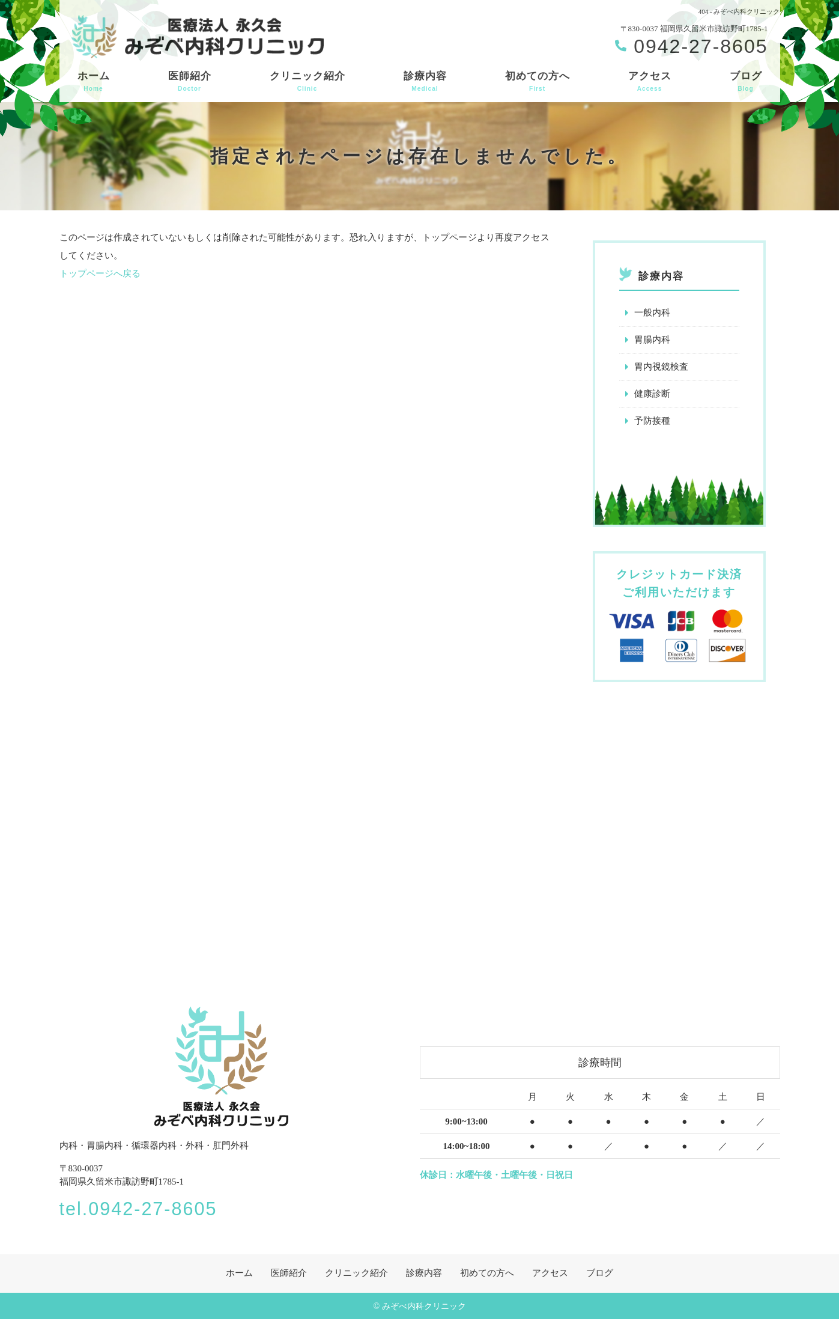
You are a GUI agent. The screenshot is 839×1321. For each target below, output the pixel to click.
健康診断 (652, 394)
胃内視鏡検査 (661, 367)
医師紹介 (189, 81)
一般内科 (652, 313)
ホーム (93, 81)
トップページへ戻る (100, 273)
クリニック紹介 (307, 81)
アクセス (649, 81)
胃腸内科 (652, 340)
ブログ (746, 81)
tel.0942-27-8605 (146, 1208)
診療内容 (425, 81)
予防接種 (652, 421)
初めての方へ (537, 81)
